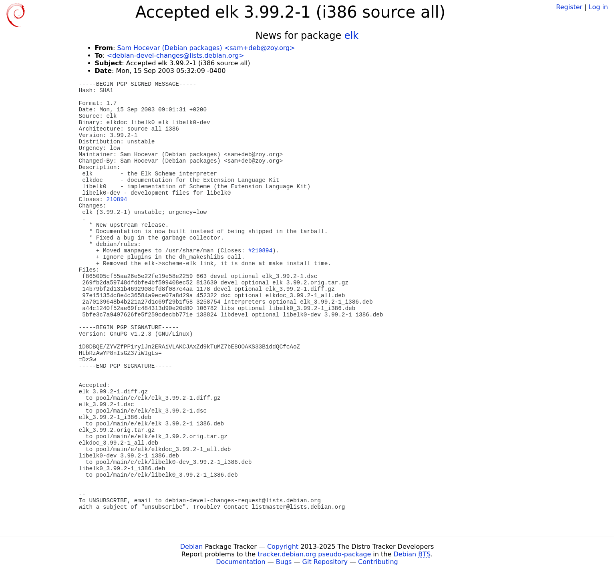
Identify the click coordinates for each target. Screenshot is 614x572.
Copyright (282, 546)
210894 (117, 199)
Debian (191, 546)
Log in (598, 7)
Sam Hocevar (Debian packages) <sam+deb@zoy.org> (206, 48)
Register (569, 7)
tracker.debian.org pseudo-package (314, 554)
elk (351, 35)
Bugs (284, 562)
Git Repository (325, 562)
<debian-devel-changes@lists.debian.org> (175, 55)
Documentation (240, 562)
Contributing (378, 562)
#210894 (260, 251)
